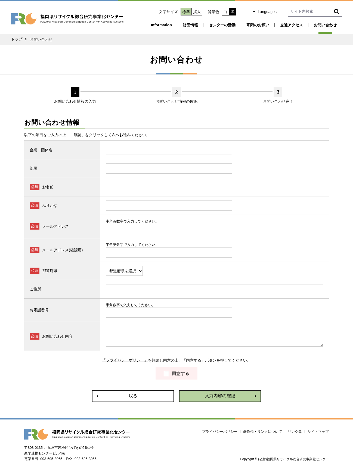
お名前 (48, 187)
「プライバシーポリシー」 (125, 360)
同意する (180, 373)
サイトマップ (318, 432)
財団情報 (190, 25)
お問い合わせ (325, 25)
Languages (267, 12)
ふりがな (49, 205)
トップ (16, 39)
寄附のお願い (257, 25)
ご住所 (35, 289)
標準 (186, 12)
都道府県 (49, 270)
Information (161, 25)
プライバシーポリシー (219, 432)
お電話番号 (39, 310)
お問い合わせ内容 (57, 336)
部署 (33, 168)
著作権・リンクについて (262, 432)
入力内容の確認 (220, 396)
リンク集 (295, 432)
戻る (133, 396)
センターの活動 (222, 25)
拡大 (197, 12)
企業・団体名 (41, 150)
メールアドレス (55, 226)
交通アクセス (291, 25)
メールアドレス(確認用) (62, 250)
